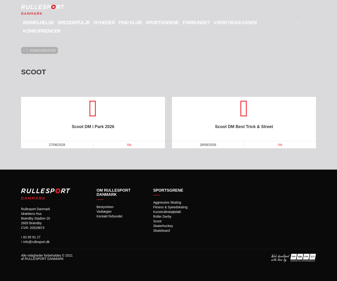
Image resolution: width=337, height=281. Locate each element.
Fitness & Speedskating (170, 207)
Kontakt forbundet (110, 216)
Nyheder (104, 22)
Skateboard (161, 230)
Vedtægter (104, 211)
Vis (129, 145)
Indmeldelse (38, 22)
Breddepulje (74, 22)
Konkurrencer (41, 31)
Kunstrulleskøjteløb (167, 212)
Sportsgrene (162, 22)
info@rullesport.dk (35, 242)
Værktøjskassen (235, 22)
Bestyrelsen (105, 207)
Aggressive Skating (167, 202)
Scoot (157, 221)
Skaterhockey (163, 226)
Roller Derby (162, 216)
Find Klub (130, 22)
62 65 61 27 (30, 237)
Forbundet (196, 22)
